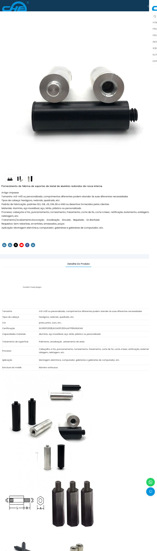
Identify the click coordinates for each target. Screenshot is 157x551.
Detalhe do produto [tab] (78, 264)
